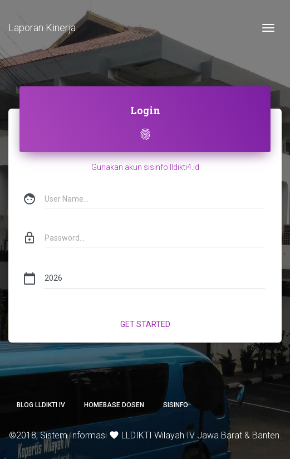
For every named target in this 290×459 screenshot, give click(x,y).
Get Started (145, 324)
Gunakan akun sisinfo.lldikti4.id (145, 167)
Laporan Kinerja (42, 27)
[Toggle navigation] (268, 28)
